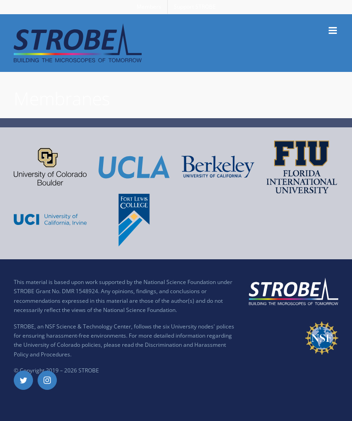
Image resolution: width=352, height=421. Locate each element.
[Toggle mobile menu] (333, 30)
